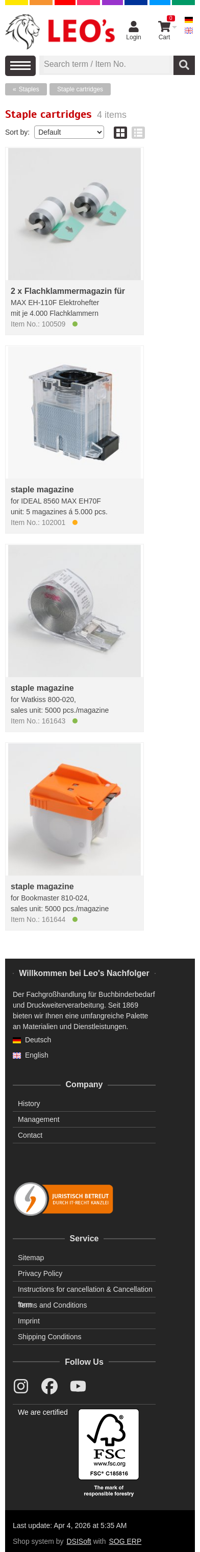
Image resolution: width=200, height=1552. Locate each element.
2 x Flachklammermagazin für (68, 291)
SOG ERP (125, 1541)
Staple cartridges (80, 89)
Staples (29, 89)
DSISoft (79, 1541)
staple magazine (42, 489)
